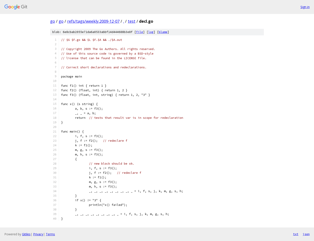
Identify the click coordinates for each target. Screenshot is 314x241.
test (131, 21)
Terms (50, 234)
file (139, 32)
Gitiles (26, 234)
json (306, 234)
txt (295, 234)
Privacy (38, 234)
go (52, 21)
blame (163, 32)
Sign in (305, 7)
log (151, 32)
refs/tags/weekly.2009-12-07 (93, 21)
